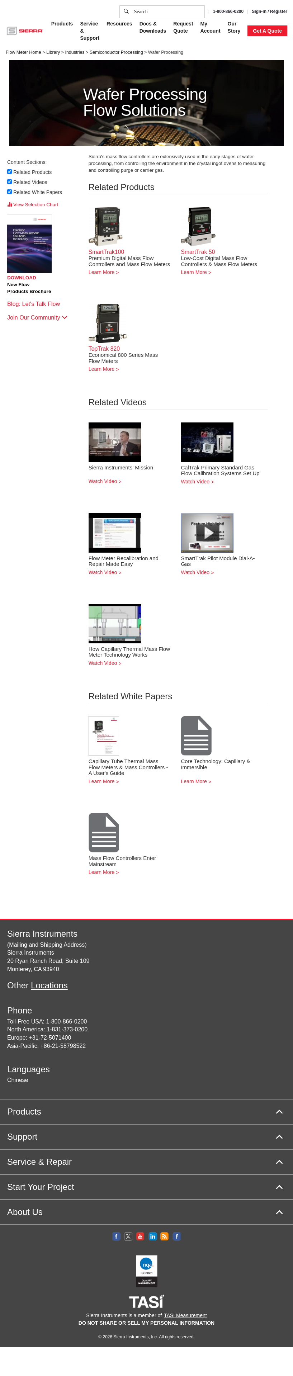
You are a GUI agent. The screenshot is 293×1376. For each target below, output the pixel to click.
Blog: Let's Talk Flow (37, 304)
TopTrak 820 (104, 349)
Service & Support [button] (89, 31)
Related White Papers (38, 192)
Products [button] (62, 24)
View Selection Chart (32, 204)
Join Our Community (37, 318)
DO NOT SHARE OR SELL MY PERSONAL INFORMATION (146, 1323)
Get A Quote (267, 31)
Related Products (33, 172)
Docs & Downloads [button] (153, 27)
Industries (74, 52)
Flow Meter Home (23, 52)
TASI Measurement (185, 1315)
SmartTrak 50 (198, 252)
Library (53, 52)
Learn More (102, 272)
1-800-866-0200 (228, 11)
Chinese (17, 1080)
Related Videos (30, 182)
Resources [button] (119, 24)
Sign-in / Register (269, 11)
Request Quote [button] (183, 27)
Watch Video (103, 481)
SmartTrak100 (106, 252)
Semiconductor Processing (116, 52)
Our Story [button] (234, 27)
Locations (49, 985)
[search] (126, 11)
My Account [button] (210, 27)
